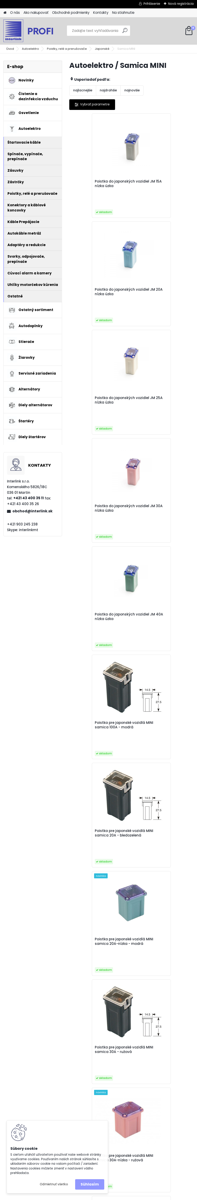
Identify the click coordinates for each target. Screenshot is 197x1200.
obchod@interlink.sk (32, 511)
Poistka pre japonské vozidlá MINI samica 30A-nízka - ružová (161, 623)
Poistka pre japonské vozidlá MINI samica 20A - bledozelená (99, 510)
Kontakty (101, 12)
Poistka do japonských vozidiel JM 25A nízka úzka (97, 291)
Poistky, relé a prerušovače (67, 49)
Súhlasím (90, 1184)
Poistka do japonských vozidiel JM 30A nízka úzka (159, 291)
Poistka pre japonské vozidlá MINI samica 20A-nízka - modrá (161, 510)
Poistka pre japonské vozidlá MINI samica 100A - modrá (161, 400)
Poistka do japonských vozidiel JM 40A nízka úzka (97, 400)
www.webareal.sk (117, 1195)
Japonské (102, 49)
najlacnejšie (82, 90)
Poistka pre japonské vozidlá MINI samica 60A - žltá (99, 956)
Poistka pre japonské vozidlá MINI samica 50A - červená (99, 846)
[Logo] (34, 30)
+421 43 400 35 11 (28, 498)
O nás (15, 12)
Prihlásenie (152, 3)
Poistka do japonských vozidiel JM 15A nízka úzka (97, 183)
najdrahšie (108, 90)
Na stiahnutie (123, 12)
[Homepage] (5, 12)
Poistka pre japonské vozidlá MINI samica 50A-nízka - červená (161, 847)
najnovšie (132, 90)
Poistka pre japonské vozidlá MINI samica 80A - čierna (161, 956)
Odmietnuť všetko (54, 1184)
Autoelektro (30, 49)
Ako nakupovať (36, 12)
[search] (124, 32)
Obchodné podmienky (71, 12)
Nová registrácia (181, 3)
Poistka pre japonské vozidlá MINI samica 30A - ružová (99, 621)
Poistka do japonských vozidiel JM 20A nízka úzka (159, 183)
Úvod (10, 49)
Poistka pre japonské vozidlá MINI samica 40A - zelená (99, 733)
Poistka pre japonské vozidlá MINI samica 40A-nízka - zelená (161, 735)
